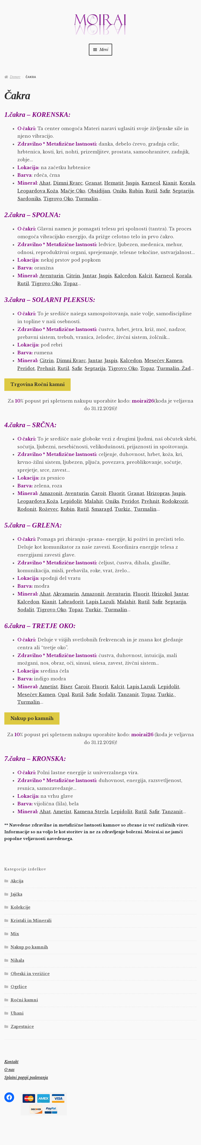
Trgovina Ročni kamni (38, 384)
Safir (165, 191)
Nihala (17, 960)
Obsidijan (99, 191)
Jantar (89, 275)
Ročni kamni (24, 1000)
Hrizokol (162, 594)
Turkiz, (124, 509)
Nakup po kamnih (32, 718)
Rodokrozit (175, 501)
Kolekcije (20, 907)
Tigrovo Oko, (58, 198)
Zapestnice (22, 1026)
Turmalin (87, 198)
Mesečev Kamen (164, 360)
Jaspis (132, 183)
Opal (63, 694)
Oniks (120, 191)
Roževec (48, 509)
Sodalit (25, 609)
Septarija (183, 191)
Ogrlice (19, 986)
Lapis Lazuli (100, 601)
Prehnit (46, 368)
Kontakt (11, 1061)
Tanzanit (128, 694)
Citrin (73, 275)
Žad (185, 368)
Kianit (170, 183)
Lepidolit (71, 501)
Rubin (136, 191)
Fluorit (117, 493)
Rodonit (26, 509)
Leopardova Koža (37, 191)
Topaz (71, 283)
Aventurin (51, 275)
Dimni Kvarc (68, 183)
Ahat (45, 594)
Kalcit (145, 275)
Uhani (17, 1013)
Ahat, (45, 183)
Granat (93, 183)
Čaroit (98, 493)
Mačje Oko (73, 191)
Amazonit (50, 493)
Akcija (17, 881)
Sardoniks (29, 198)
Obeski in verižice (30, 973)
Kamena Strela (91, 811)
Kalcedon (125, 275)
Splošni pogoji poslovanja (26, 1077)
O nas (9, 1069)
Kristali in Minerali (31, 920)
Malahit (93, 501)
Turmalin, (168, 368)
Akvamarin (66, 594)
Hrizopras (158, 493)
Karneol (151, 183)
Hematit (114, 183)
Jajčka (16, 894)
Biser (66, 686)
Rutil (151, 191)
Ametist (48, 686)
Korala (187, 183)
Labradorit (71, 601)
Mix (15, 933)
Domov (15, 77)
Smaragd (101, 509)
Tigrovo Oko (46, 283)
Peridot (26, 368)
